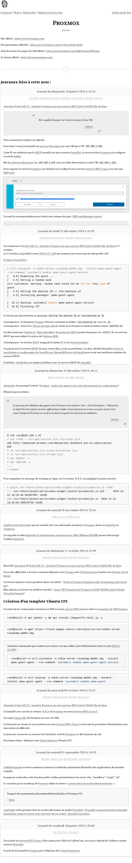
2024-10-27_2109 (47, 254)
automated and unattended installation (90, 787)
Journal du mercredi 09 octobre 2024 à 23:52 (66, 695)
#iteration (78, 98)
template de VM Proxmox (112, 612)
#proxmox (33, 98)
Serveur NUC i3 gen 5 (98, 168)
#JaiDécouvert (72, 520)
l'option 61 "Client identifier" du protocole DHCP (50, 333)
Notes (17, 12)
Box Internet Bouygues (20, 162)
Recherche (29, 12)
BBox (58, 349)
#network (55, 98)
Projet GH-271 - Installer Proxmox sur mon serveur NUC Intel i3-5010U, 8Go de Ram (61, 106)
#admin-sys (58, 520)
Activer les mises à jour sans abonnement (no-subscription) (84, 387)
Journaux (6, 12)
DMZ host (8, 172)
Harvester (25, 528)
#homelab (44, 98)
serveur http (47, 146)
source (89, 126)
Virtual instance (89, 575)
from (12, 804)
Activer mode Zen (121, 12)
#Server (99, 98)
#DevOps (66, 30)
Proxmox (105, 152)
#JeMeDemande (71, 763)
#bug (77, 238)
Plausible (77, 814)
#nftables (66, 98)
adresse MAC (51, 336)
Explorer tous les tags (50, 12)
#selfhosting (47, 238)
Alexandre (9, 387)
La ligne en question (14, 261)
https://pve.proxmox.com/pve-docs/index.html (56, 44)
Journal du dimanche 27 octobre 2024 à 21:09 (66, 554)
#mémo (51, 379)
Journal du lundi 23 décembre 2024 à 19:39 (66, 232)
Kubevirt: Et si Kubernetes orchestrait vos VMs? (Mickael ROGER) (62, 538)
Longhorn (9, 532)
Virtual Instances (70, 855)
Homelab (18, 848)
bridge (17, 156)
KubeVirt (111, 528)
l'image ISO (20, 722)
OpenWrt (76, 152)
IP (62, 343)
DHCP (38, 152)
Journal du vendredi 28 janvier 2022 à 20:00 (66, 830)
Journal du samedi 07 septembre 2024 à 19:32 (66, 757)
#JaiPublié (85, 763)
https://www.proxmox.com (29, 38)
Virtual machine (41, 326)
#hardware (73, 836)
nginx (57, 146)
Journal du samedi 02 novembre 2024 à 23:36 (66, 513)
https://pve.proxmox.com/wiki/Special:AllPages (73, 51)
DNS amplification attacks (87, 216)
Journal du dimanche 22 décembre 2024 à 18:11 (66, 373)
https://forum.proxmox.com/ (37, 57)
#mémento (59, 379)
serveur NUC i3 (73, 612)
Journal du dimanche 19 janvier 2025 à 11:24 (66, 91)
